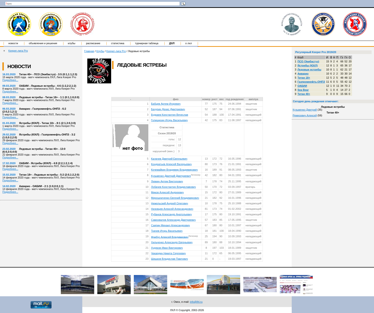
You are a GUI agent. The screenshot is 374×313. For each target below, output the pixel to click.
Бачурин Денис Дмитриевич (168, 109)
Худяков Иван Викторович (167, 247)
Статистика (117, 43)
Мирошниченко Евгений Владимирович (175, 197)
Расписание (93, 43)
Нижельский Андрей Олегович (169, 203)
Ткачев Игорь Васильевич (166, 230)
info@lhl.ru (196, 301)
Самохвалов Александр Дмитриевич (173, 219)
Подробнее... (10, 80)
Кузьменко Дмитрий (305, 109)
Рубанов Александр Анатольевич (171, 214)
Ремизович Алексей (305, 115)
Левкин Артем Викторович (167, 181)
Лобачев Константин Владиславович (173, 186)
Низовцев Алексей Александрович (172, 208)
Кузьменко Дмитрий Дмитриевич (171, 175)
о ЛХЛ (188, 43)
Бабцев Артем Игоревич (165, 103)
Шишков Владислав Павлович (169, 258)
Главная (89, 51)
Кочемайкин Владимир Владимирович (174, 169)
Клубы (71, 43)
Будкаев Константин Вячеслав (169, 114)
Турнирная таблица (146, 43)
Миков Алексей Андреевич (167, 192)
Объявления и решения (43, 43)
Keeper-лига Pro (18, 50)
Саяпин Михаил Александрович (170, 225)
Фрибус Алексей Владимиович (169, 236)
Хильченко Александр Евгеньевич (171, 242)
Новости (13, 43)
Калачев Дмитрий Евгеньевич (169, 158)
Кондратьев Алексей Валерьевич (171, 164)
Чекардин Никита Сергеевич (168, 253)
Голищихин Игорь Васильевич (169, 120)
